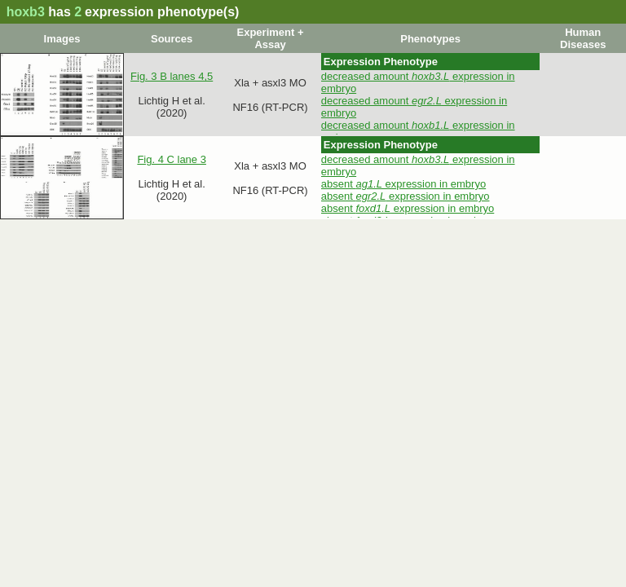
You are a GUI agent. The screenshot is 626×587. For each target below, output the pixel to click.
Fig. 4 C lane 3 (171, 159)
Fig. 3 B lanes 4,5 (171, 76)
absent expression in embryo (403, 184)
